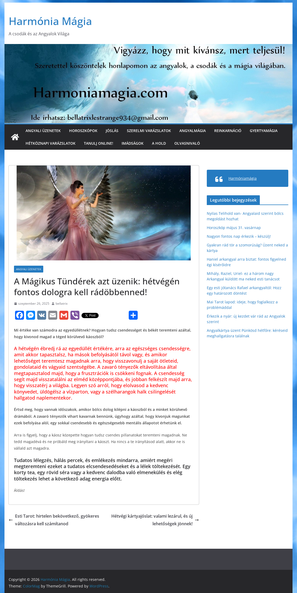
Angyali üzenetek (43, 130)
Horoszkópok (83, 130)
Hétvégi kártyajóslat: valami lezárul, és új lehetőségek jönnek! (155, 520)
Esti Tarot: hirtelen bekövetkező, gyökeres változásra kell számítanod (54, 520)
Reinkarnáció (227, 130)
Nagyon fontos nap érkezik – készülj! (239, 236)
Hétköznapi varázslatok (50, 143)
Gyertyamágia (263, 130)
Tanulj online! (98, 143)
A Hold (159, 143)
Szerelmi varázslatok (149, 130)
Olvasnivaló (187, 143)
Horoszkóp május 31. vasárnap (234, 227)
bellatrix (62, 303)
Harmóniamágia (242, 178)
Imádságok (132, 143)
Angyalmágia (192, 130)
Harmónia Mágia (50, 21)
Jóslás (112, 130)
